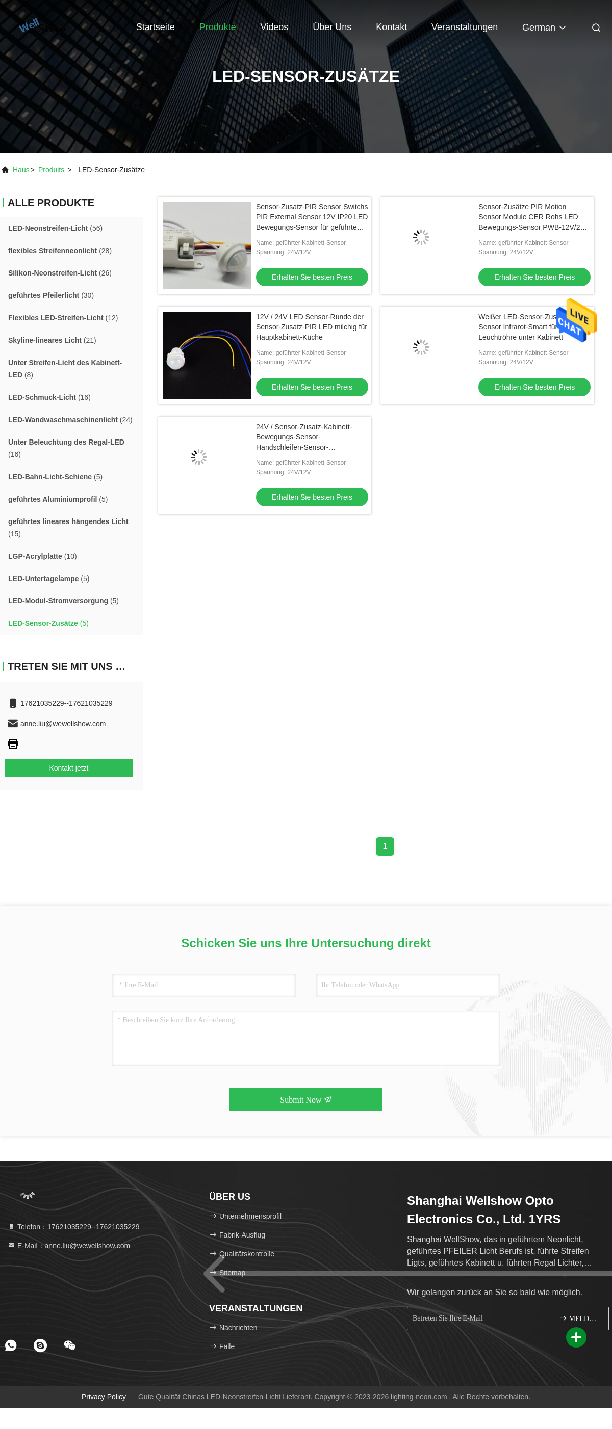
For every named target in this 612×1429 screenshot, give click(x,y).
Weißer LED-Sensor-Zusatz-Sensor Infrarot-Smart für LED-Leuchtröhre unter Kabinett (527, 327)
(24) (70, 420)
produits (51, 170)
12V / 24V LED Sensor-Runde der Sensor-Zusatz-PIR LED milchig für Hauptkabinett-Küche (311, 327)
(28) (60, 250)
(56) (55, 228)
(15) (68, 527)
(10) (42, 556)
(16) (49, 397)
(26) (60, 273)
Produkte (217, 27)
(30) (51, 295)
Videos (275, 27)
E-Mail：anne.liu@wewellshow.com (68, 1246)
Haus (21, 170)
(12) (63, 318)
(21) (52, 340)
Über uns (332, 27)
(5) (55, 477)
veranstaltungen (464, 27)
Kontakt (391, 27)
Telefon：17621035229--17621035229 (73, 1227)
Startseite (155, 27)
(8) (65, 369)
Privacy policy (104, 1397)
